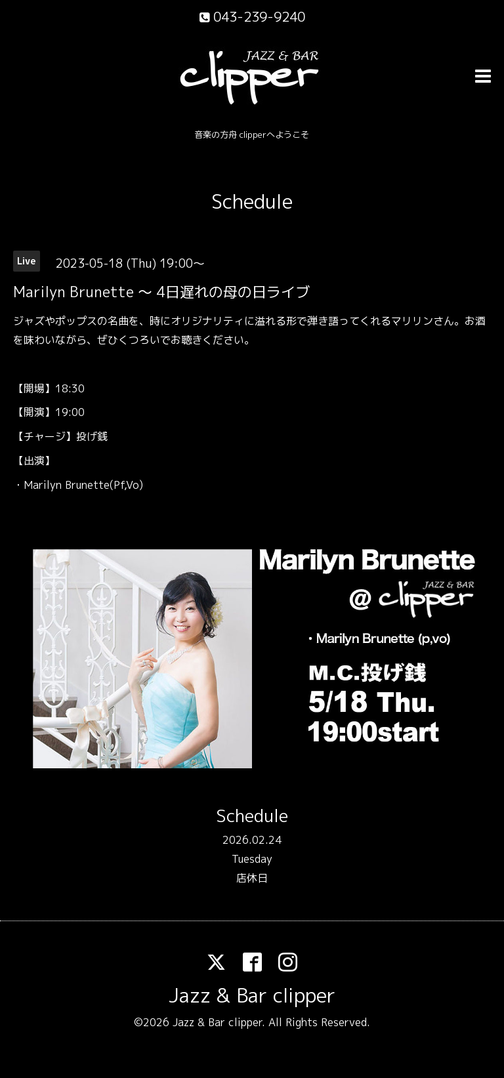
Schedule (252, 201)
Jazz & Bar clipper (252, 995)
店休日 (252, 878)
